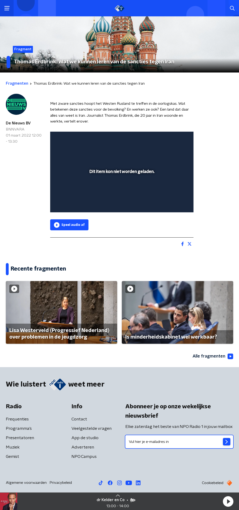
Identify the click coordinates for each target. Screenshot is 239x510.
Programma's (19, 429)
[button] (228, 501)
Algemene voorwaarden (26, 483)
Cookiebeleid (212, 483)
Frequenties (17, 419)
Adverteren (82, 447)
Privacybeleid (60, 483)
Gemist (12, 457)
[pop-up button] (174, 202)
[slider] (121, 190)
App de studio (84, 438)
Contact (79, 419)
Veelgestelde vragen (91, 429)
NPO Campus (84, 457)
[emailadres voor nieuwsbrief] (179, 441)
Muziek (13, 447)
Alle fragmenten (213, 356)
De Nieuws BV (18, 123)
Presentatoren (20, 438)
